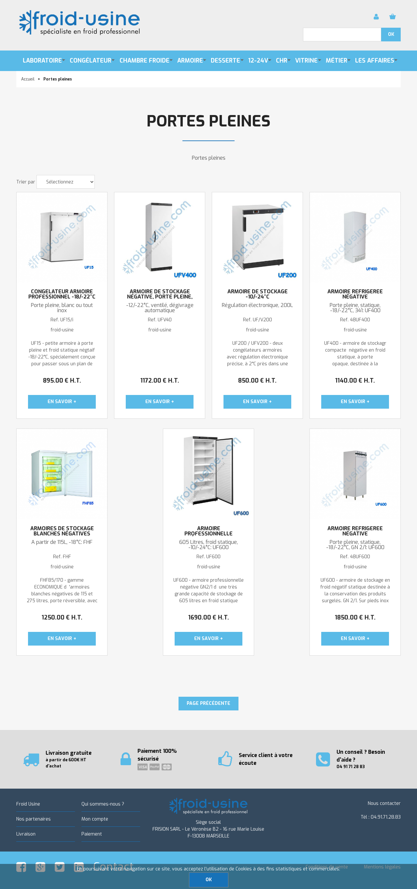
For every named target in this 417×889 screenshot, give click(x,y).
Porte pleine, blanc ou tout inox (62, 308)
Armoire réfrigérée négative (355, 294)
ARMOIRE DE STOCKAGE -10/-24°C (257, 294)
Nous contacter (384, 803)
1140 (355, 381)
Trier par (25, 182)
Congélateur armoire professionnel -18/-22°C (61, 294)
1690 (208, 617)
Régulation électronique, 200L (257, 305)
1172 (159, 381)
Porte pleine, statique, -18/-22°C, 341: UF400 (355, 308)
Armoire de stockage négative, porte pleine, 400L (160, 297)
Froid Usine (28, 804)
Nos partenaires (33, 819)
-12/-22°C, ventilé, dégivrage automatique (160, 308)
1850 (355, 617)
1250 (62, 617)
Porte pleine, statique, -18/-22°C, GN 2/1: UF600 (355, 545)
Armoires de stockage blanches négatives (62, 531)
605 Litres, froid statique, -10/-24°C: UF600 (208, 545)
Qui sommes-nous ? (102, 804)
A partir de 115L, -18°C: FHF (62, 542)
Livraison (26, 834)
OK (209, 880)
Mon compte (94, 819)
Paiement (91, 834)
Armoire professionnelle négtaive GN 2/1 (208, 534)
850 (257, 381)
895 (62, 381)
